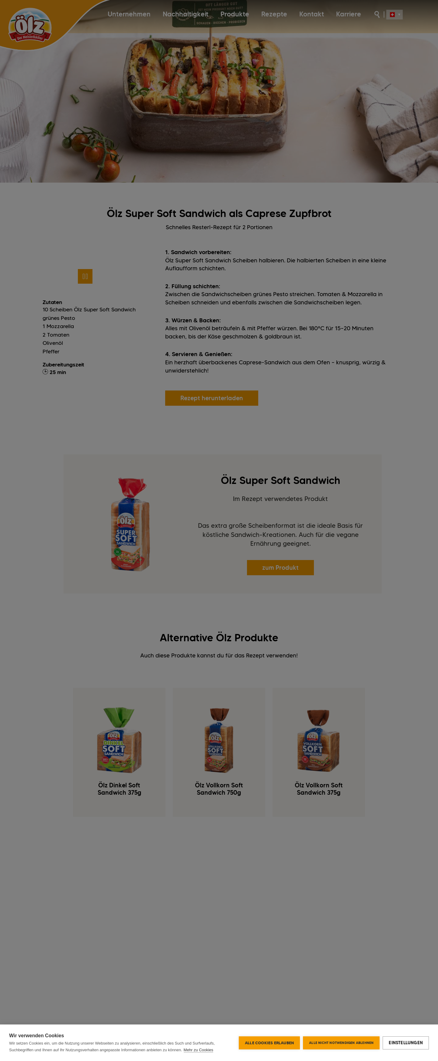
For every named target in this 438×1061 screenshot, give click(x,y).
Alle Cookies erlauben (269, 1042)
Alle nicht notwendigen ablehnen (341, 1043)
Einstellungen (406, 1042)
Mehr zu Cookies (199, 1050)
